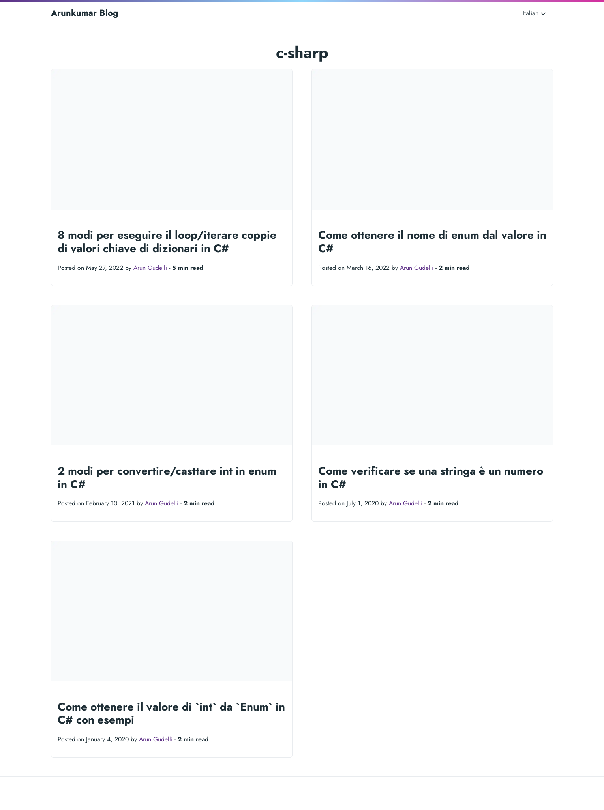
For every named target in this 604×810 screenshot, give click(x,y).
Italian (535, 13)
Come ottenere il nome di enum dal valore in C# (432, 241)
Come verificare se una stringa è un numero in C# (430, 477)
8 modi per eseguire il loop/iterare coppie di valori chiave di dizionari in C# (167, 241)
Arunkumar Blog (84, 12)
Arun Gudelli (150, 267)
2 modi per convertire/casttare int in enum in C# (167, 477)
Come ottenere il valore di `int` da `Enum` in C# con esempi (171, 713)
